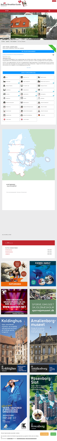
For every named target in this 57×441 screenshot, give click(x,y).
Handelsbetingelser (21, 438)
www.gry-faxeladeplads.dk (18, 54)
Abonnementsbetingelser (31, 438)
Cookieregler (10, 438)
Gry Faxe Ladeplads (6, 11)
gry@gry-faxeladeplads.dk (8, 54)
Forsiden (3, 41)
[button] (12, 26)
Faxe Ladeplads (13, 41)
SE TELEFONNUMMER (28, 51)
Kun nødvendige (44, 434)
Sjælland (7, 41)
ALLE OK (53, 434)
